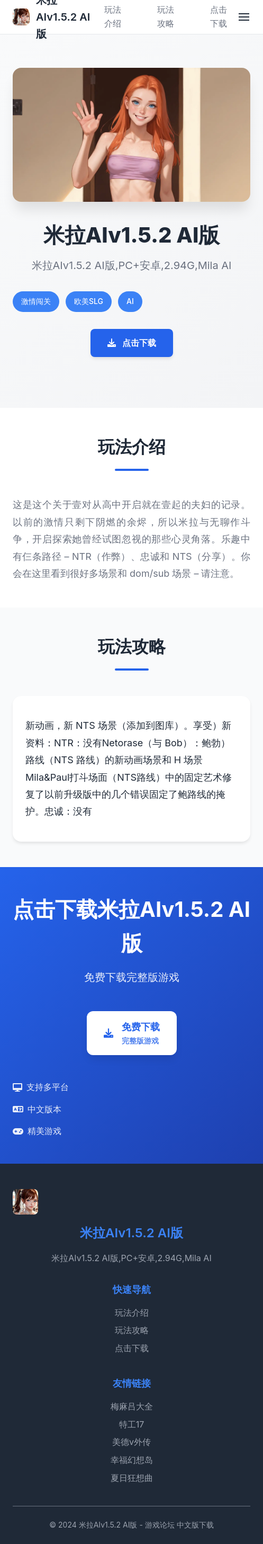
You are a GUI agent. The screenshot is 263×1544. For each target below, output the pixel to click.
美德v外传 (131, 1441)
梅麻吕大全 (132, 1406)
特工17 (131, 1424)
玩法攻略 (132, 1330)
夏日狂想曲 (132, 1477)
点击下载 (131, 342)
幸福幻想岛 (132, 1459)
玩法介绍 (132, 1312)
